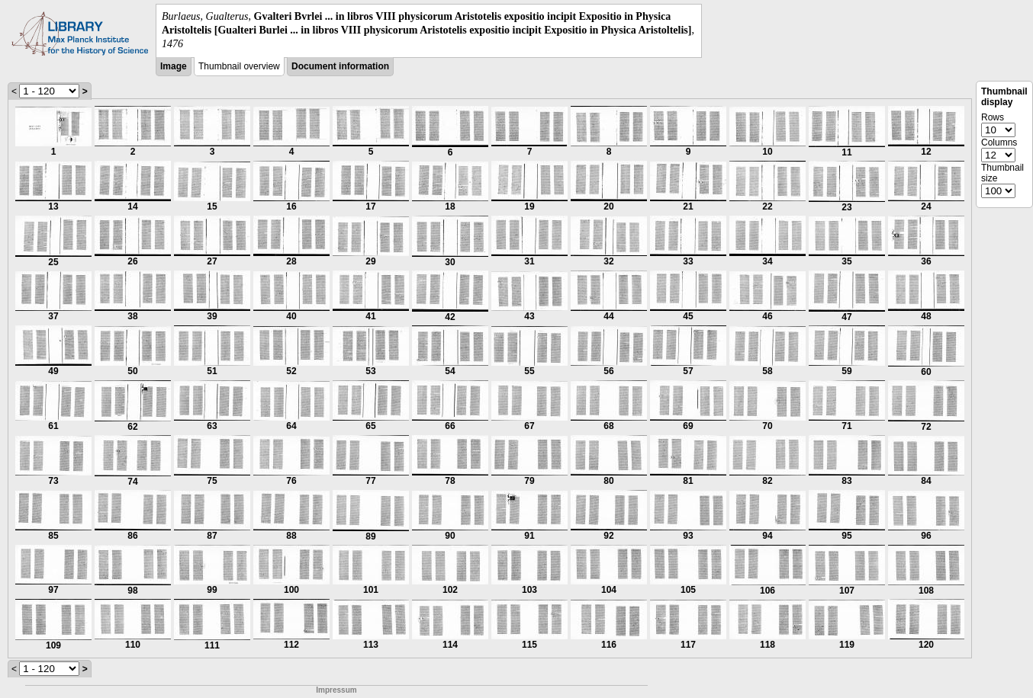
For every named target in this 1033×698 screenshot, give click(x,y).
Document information (340, 66)
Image (173, 66)
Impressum (336, 690)
